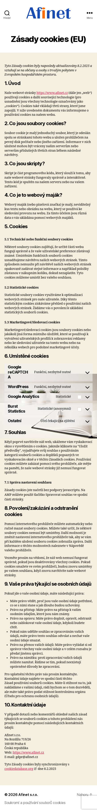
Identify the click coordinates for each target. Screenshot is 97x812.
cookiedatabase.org (18, 769)
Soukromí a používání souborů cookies (34, 802)
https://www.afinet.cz (52, 93)
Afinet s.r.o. (28, 794)
